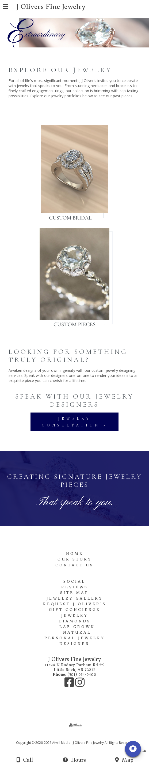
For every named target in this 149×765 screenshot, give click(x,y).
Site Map (74, 593)
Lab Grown (77, 627)
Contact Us (74, 565)
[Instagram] (80, 684)
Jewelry (74, 615)
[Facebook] (69, 684)
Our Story (75, 559)
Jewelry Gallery (75, 598)
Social (74, 581)
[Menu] (5, 7)
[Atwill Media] (79, 736)
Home (74, 553)
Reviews (74, 587)
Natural (77, 632)
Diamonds (75, 621)
